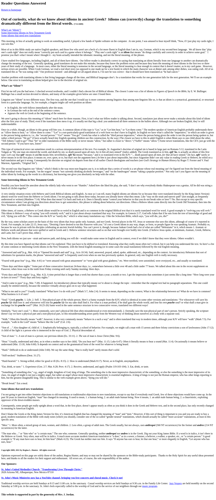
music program (149, 486)
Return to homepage (11, 10)
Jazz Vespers (175, 483)
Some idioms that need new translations (21, 35)
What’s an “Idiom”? (11, 30)
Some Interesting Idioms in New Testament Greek (26, 32)
